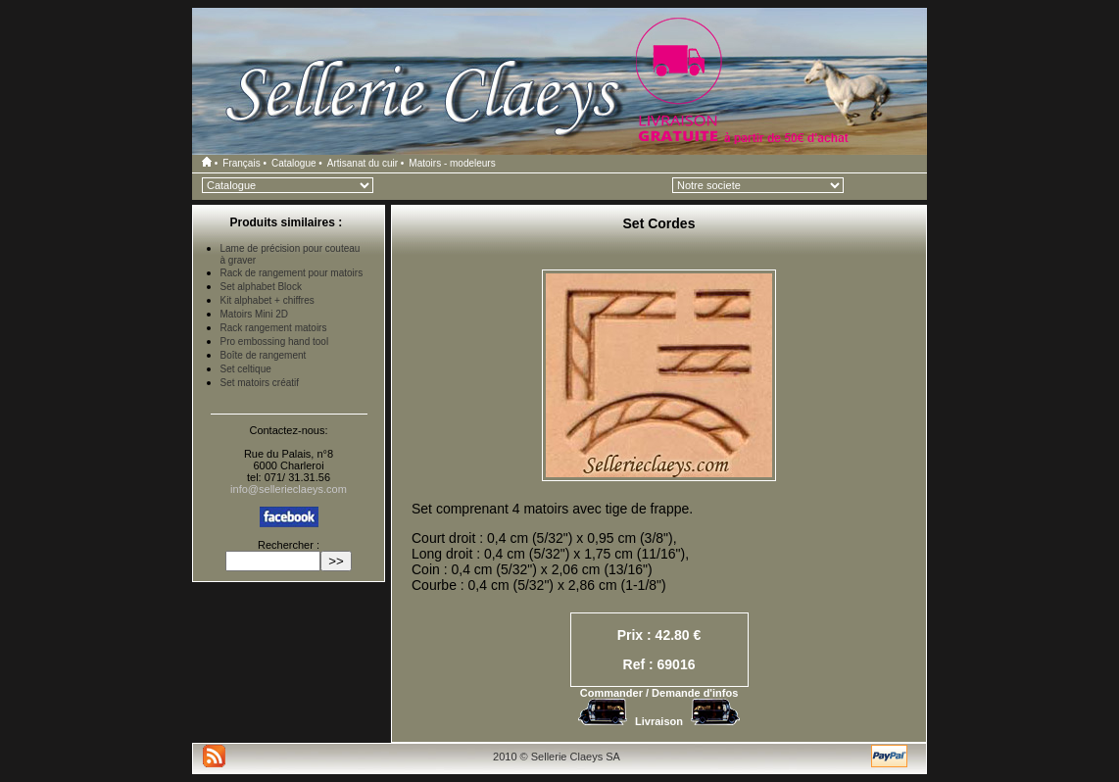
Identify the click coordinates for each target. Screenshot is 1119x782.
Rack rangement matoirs (273, 327)
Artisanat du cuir (362, 163)
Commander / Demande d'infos (659, 693)
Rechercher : (288, 545)
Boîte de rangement (263, 355)
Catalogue (293, 163)
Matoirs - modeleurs (452, 163)
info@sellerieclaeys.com (288, 489)
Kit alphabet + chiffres (267, 300)
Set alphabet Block (261, 286)
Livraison (659, 721)
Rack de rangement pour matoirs (292, 273)
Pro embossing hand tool (274, 341)
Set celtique (245, 369)
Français (241, 163)
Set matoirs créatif (260, 382)
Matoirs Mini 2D (254, 314)
